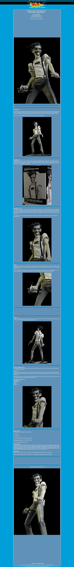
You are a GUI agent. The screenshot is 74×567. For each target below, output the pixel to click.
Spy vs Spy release (27, 447)
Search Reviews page (51, 448)
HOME (44, 0)
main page (36, 454)
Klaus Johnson (37, 446)
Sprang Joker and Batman (18, 448)
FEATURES (33, 0)
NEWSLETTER (38, 0)
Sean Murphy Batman (52, 445)
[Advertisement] (37, 28)
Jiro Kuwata (43, 446)
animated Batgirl (41, 445)
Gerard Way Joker (49, 446)
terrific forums (38, 452)
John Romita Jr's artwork (36, 447)
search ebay (21, 442)
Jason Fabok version (52, 447)
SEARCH (30, 0)
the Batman (31, 113)
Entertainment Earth (18, 440)
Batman (15, 447)
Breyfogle (44, 447)
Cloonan (20, 447)
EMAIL (42, 0)
